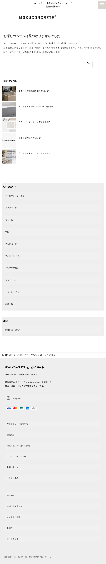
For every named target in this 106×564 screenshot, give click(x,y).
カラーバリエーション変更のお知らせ (36, 122)
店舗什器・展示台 (13, 330)
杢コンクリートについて (17, 423)
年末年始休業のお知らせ (30, 137)
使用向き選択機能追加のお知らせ (34, 90)
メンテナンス (11, 280)
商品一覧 (9, 304)
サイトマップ (12, 538)
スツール (9, 220)
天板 (7, 232)
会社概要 (11, 434)
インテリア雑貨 (12, 268)
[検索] (55, 64)
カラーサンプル (12, 292)
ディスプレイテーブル (14, 195)
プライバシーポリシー (16, 456)
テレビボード (11, 244)
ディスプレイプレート (14, 256)
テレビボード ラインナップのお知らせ (36, 106)
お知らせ (11, 528)
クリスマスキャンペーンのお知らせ (34, 153)
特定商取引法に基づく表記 (18, 445)
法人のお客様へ (13, 478)
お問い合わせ (12, 467)
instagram (14, 398)
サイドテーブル (12, 207)
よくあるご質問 (13, 517)
